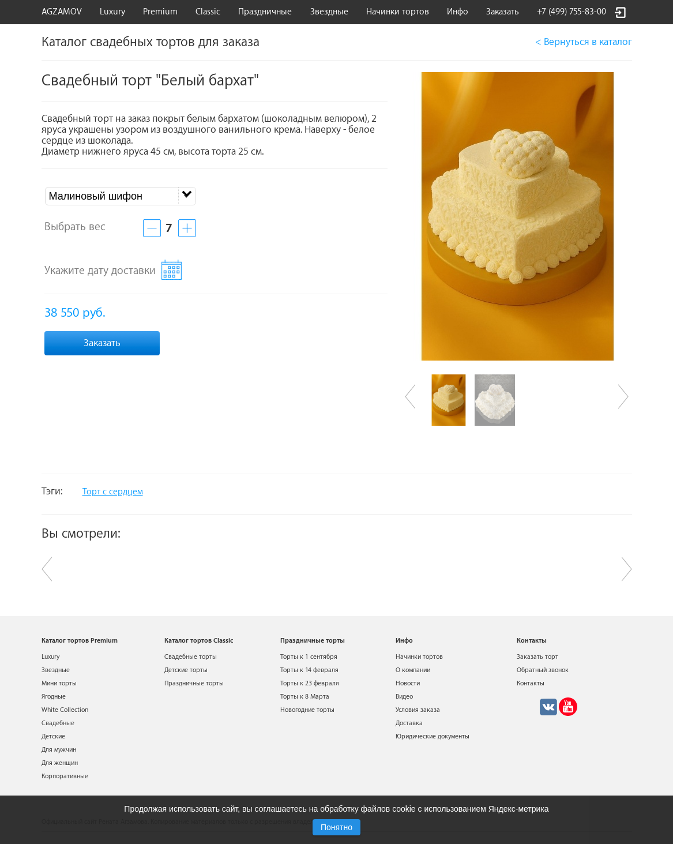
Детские (53, 736)
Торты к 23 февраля (309, 683)
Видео (404, 696)
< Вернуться (583, 41)
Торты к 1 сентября (308, 657)
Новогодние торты (307, 710)
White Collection (65, 710)
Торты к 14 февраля (309, 670)
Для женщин (60, 763)
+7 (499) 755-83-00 (571, 12)
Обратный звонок (543, 670)
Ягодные (54, 696)
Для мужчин (59, 749)
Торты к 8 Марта (304, 696)
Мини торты (59, 683)
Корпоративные (65, 776)
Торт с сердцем (112, 492)
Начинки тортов (397, 12)
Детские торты (186, 670)
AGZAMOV (62, 12)
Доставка (409, 723)
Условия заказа (418, 710)
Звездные (329, 12)
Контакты (530, 683)
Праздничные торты (194, 683)
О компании (413, 670)
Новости (408, 683)
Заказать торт (537, 657)
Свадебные (58, 723)
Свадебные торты (190, 657)
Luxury (112, 12)
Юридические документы (432, 736)
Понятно (336, 827)
